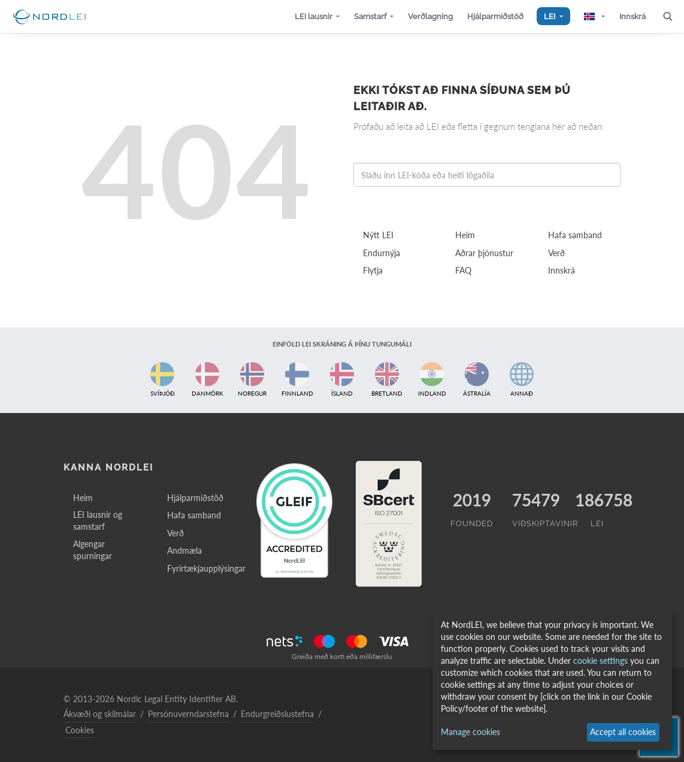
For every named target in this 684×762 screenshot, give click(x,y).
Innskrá (561, 270)
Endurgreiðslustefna (277, 714)
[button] (317, 16)
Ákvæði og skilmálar (99, 714)
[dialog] (552, 681)
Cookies (79, 730)
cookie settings (600, 660)
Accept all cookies (623, 732)
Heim (465, 235)
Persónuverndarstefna (188, 714)
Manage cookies (470, 732)
